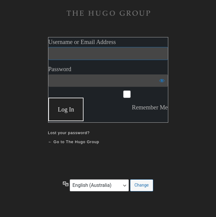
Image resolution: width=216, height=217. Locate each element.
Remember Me (150, 107)
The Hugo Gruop (108, 13)
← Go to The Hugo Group (73, 142)
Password (59, 69)
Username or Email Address (82, 42)
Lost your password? (69, 133)
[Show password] (162, 80)
